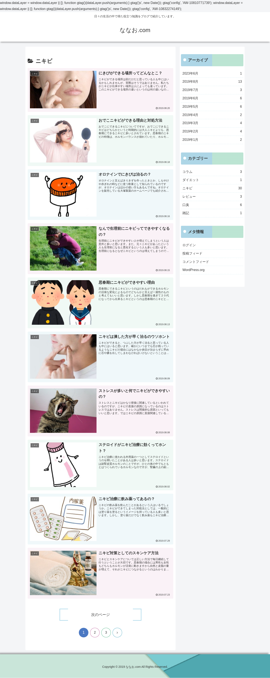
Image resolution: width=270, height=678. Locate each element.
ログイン (189, 245)
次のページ (100, 615)
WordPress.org (193, 270)
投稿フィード (192, 253)
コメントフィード (195, 261)
